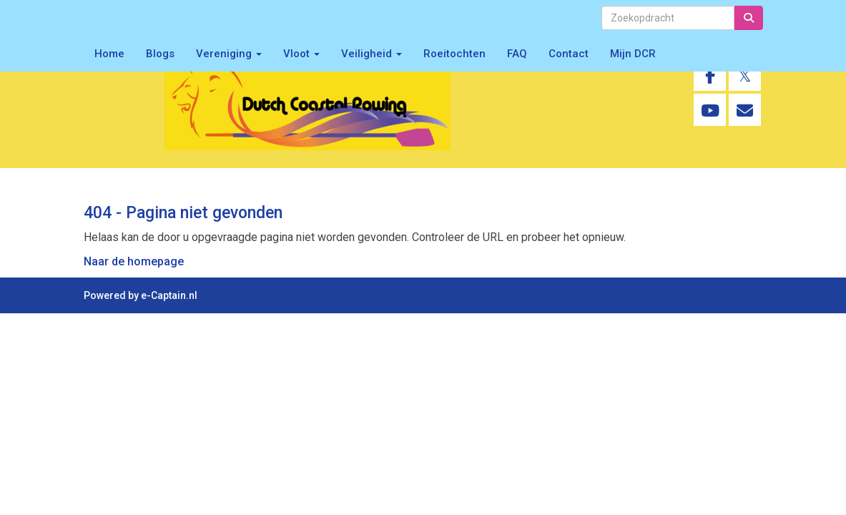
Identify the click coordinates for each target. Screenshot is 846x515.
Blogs (160, 53)
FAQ (517, 53)
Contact (569, 53)
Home (109, 53)
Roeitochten (454, 53)
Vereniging (229, 53)
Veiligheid (371, 53)
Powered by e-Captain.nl (140, 295)
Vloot (301, 53)
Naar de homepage (134, 261)
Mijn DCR (633, 53)
